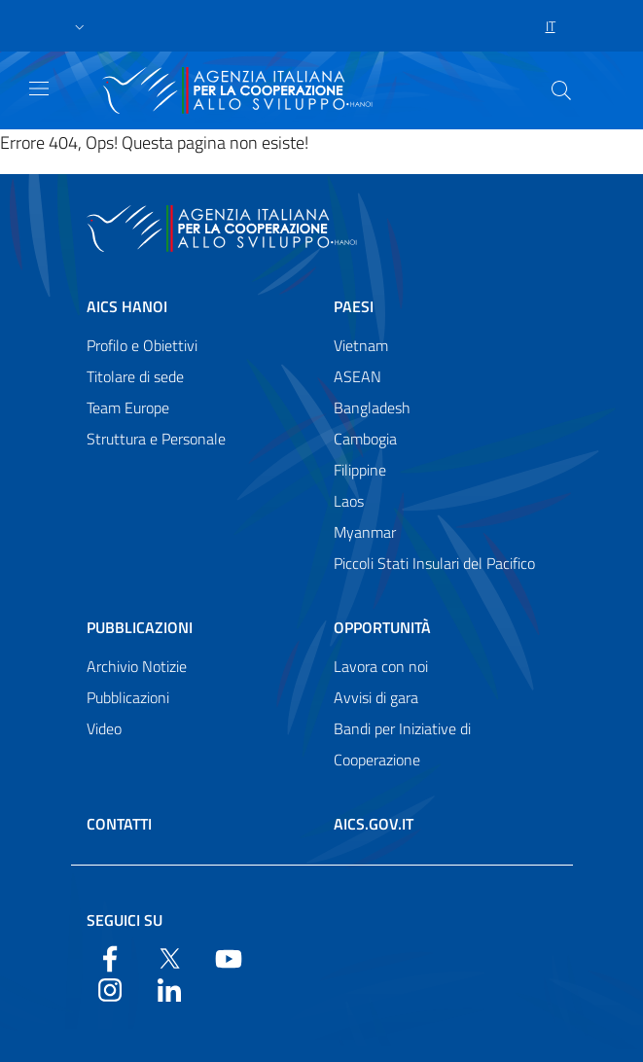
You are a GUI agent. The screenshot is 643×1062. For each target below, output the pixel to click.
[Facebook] (110, 957)
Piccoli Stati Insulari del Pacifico (434, 563)
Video (104, 728)
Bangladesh (372, 407)
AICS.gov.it (373, 823)
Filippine (360, 469)
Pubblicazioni (140, 627)
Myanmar (365, 532)
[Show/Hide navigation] (39, 88)
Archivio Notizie (137, 666)
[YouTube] (228, 957)
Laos (349, 501)
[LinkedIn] (169, 988)
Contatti (119, 823)
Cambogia (365, 438)
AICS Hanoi (127, 306)
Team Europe (128, 407)
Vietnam (361, 345)
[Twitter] (169, 957)
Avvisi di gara (376, 697)
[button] (80, 26)
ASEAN (357, 376)
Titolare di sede (135, 376)
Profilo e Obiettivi (142, 345)
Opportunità (382, 627)
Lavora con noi (381, 666)
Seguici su (124, 920)
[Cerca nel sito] (561, 90)
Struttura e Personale (156, 438)
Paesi (354, 306)
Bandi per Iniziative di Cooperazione (402, 744)
